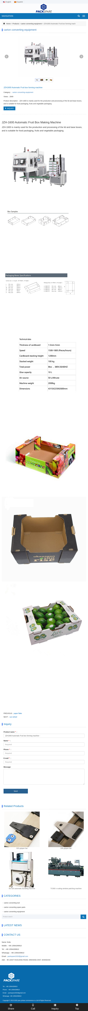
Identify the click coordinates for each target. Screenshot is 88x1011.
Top (77, 1006)
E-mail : (7, 758)
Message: (7, 767)
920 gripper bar (22, 848)
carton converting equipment (31, 24)
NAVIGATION (7, 16)
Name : (7, 741)
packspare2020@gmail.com (18, 956)
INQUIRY (9, 108)
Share (11, 1006)
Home (8, 24)
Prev (7, 56)
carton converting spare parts (14, 907)
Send (16, 791)
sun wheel (13, 717)
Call (33, 1006)
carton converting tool (12, 903)
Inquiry (55, 1006)
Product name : (10, 732)
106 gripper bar (66, 848)
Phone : (7, 749)
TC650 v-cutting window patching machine (66, 888)
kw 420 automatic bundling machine (22, 888)
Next (81, 56)
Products (16, 24)
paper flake (18, 713)
